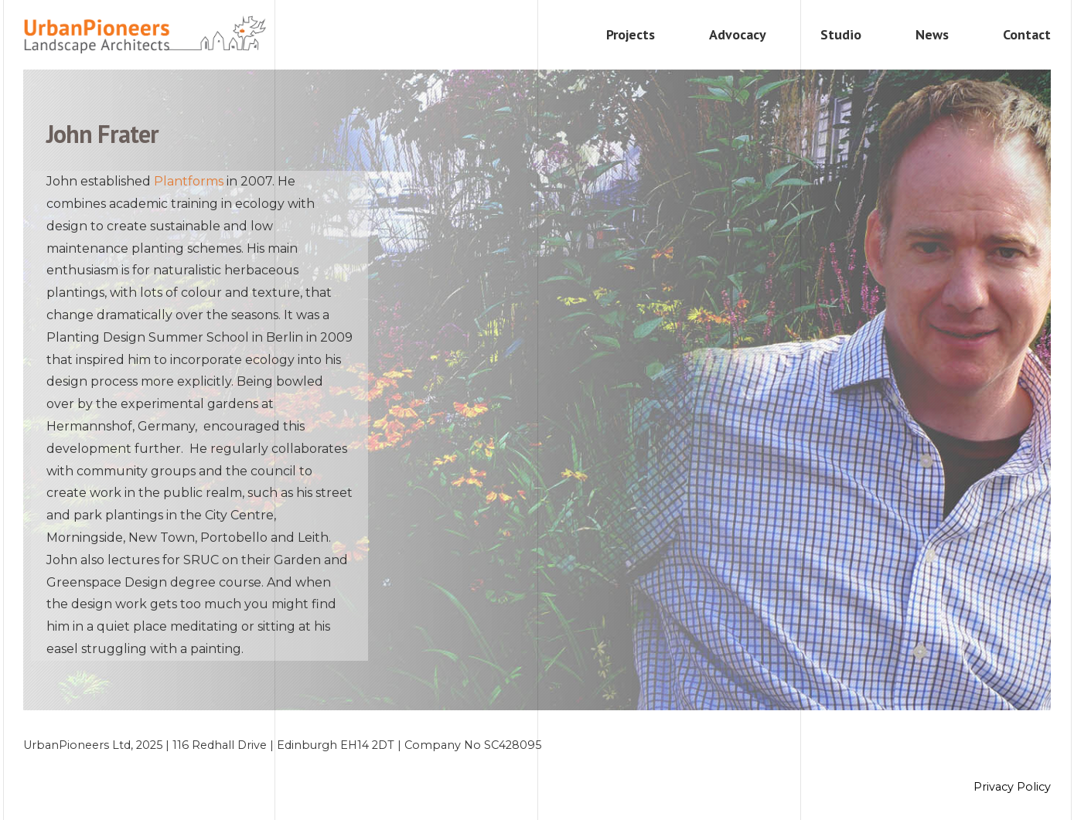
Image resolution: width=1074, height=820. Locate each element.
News (932, 34)
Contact (1027, 34)
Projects (630, 34)
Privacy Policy (1012, 787)
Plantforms (188, 181)
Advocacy (737, 34)
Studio (840, 34)
